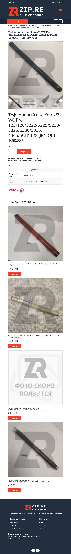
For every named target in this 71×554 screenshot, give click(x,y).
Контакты (42, 529)
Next (61, 100)
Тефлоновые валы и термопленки (30, 160)
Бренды (41, 522)
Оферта (13, 525)
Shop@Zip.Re (11, 2)
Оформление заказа (17, 519)
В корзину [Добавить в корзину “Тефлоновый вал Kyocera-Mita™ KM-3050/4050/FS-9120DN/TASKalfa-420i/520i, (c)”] (14, 274)
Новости (42, 525)
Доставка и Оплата (17, 529)
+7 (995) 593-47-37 (57, 2)
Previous (10, 100)
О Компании (43, 519)
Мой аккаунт (14, 522)
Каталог (17, 21)
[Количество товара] (12, 151)
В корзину (24, 152)
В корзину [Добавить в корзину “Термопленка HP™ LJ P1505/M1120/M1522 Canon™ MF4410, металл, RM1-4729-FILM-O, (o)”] (14, 346)
